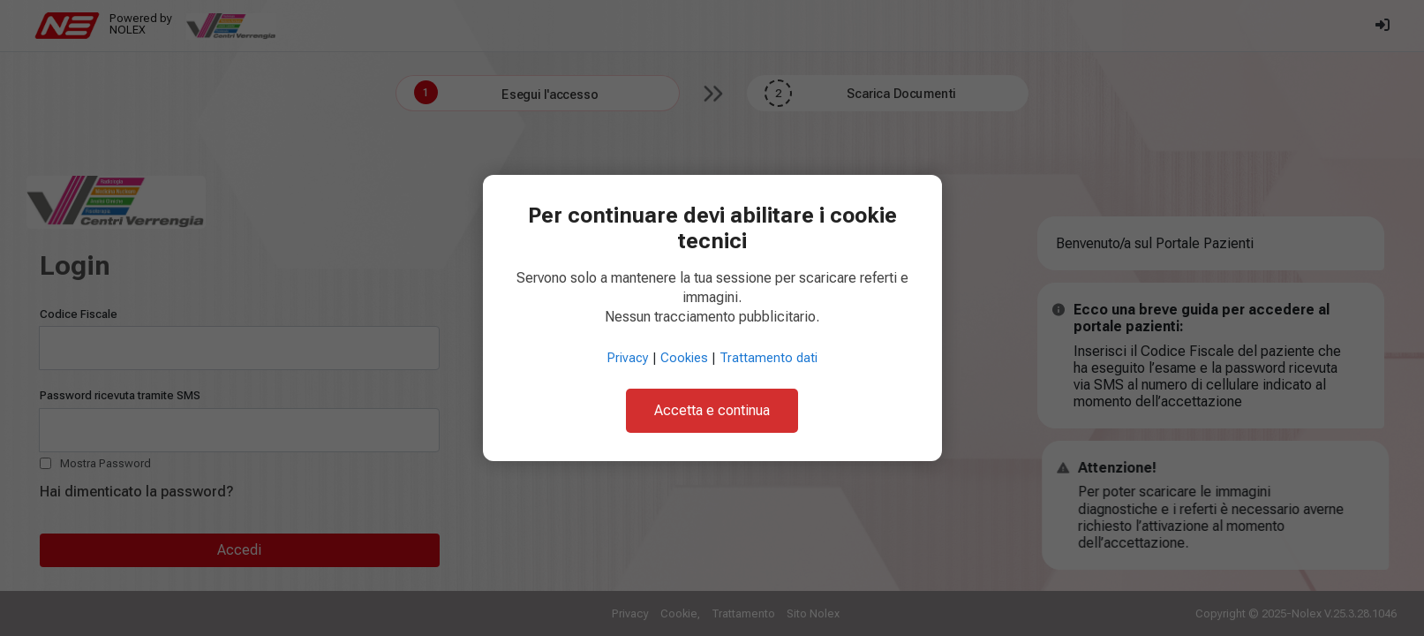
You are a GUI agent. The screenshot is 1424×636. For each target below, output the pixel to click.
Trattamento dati (768, 358)
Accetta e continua (712, 410)
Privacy (628, 358)
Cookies (684, 358)
